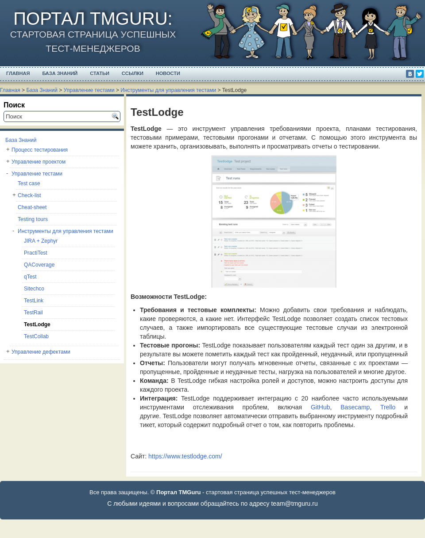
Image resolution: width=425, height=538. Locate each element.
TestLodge (37, 324)
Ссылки (132, 73)
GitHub (320, 407)
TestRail (33, 312)
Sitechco (34, 289)
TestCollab (36, 336)
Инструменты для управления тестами (168, 90)
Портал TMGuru (90, 18)
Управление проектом (39, 162)
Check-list (29, 195)
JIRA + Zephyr (41, 241)
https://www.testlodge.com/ (185, 456)
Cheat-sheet (32, 207)
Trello (388, 407)
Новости (168, 73)
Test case (29, 183)
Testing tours (33, 219)
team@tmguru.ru (294, 503)
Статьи (99, 73)
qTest (30, 277)
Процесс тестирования (40, 150)
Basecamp (355, 407)
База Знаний (59, 73)
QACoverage (39, 265)
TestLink (33, 301)
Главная (18, 73)
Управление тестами (89, 90)
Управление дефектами (41, 352)
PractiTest (35, 253)
